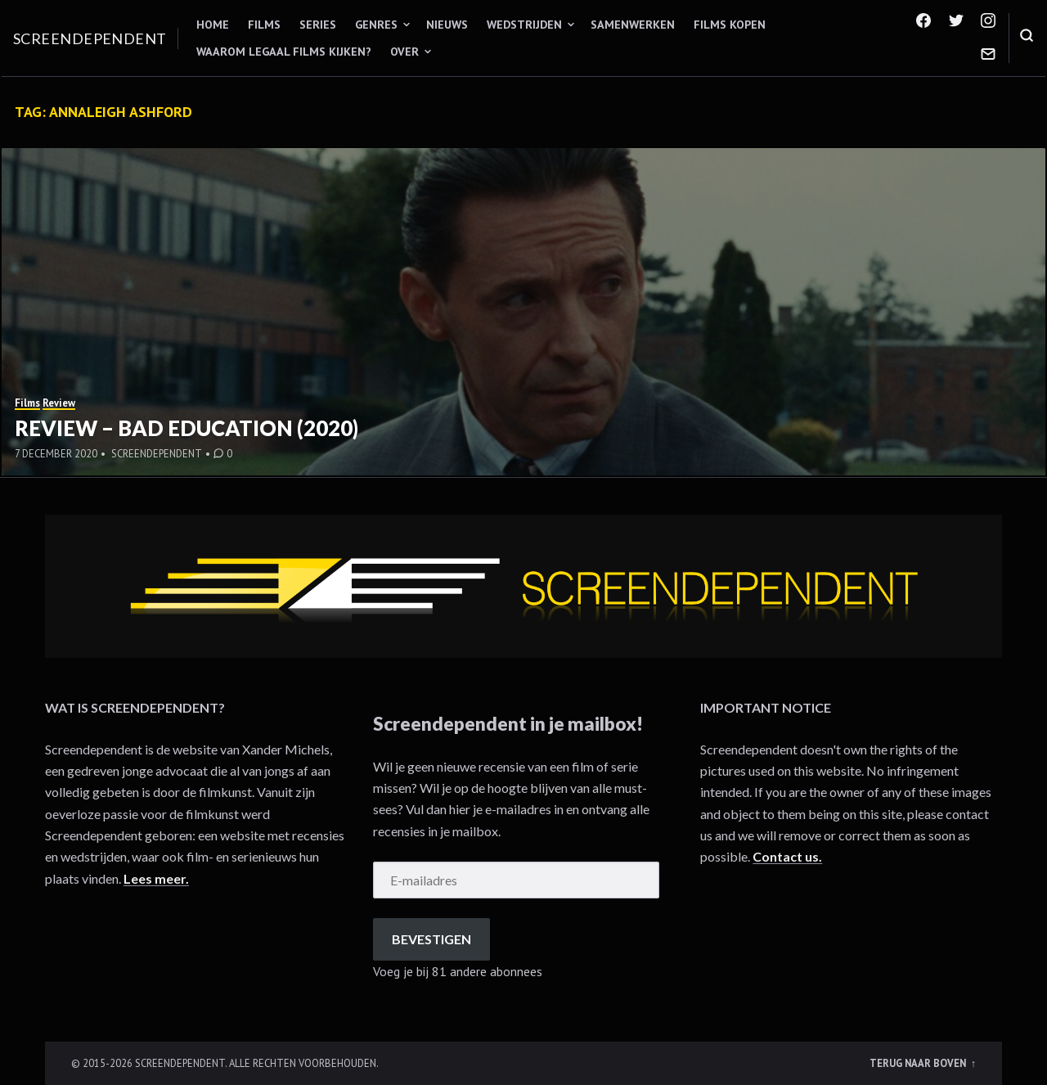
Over (404, 51)
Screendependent (90, 38)
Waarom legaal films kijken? (283, 51)
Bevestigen (431, 939)
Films (264, 24)
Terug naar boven (919, 1062)
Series (317, 24)
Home (212, 24)
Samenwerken (633, 24)
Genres (376, 24)
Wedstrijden (524, 24)
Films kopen (730, 24)
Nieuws (447, 24)
